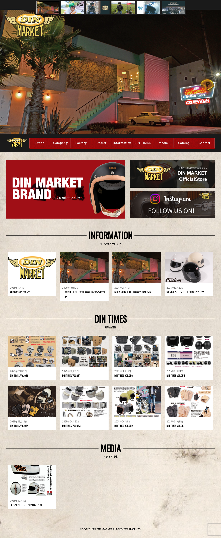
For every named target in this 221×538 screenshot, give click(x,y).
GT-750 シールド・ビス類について (186, 292)
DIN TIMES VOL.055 (176, 376)
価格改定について (20, 292)
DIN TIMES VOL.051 (176, 426)
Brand (39, 143)
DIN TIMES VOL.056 (123, 376)
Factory (81, 143)
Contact (204, 143)
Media (163, 143)
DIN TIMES (142, 143)
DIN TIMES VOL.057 (71, 376)
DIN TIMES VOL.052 (123, 426)
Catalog (184, 143)
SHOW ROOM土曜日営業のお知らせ (133, 292)
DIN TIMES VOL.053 (71, 426)
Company (60, 143)
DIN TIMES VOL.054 (19, 426)
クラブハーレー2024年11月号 (26, 505)
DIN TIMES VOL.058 (19, 376)
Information (122, 143)
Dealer (101, 143)
